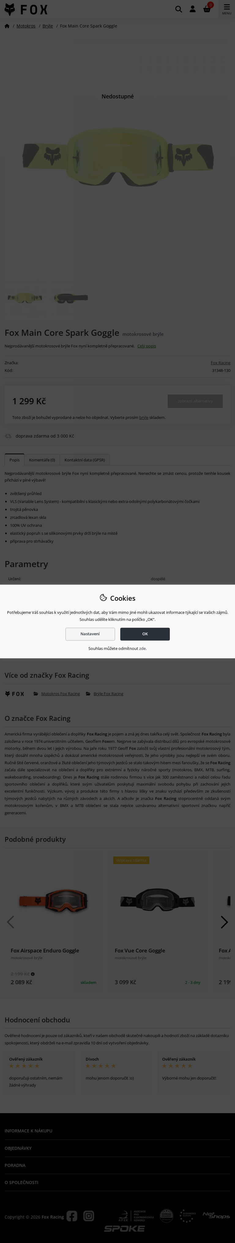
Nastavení (90, 634)
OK (145, 634)
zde (142, 648)
